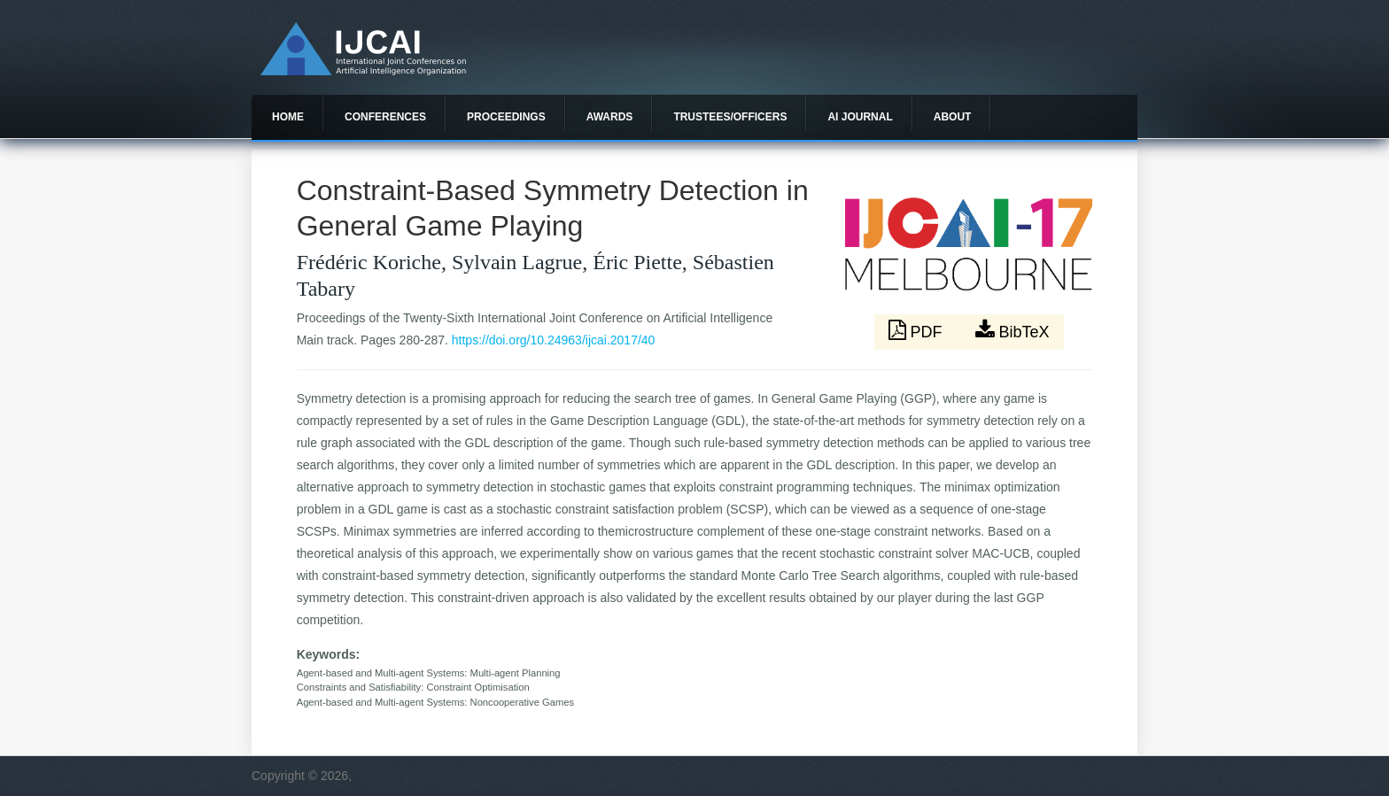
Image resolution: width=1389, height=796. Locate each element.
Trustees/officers (730, 117)
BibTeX (1012, 330)
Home (288, 117)
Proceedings (506, 117)
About (953, 117)
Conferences (385, 117)
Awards (609, 117)
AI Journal (859, 117)
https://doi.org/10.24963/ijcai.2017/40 (554, 340)
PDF (917, 330)
